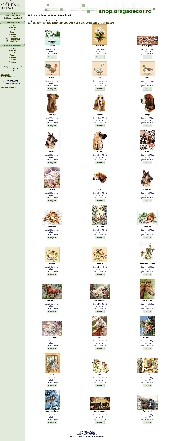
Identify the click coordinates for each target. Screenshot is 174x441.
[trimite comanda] (7, 77)
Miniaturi (12, 62)
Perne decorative (13, 39)
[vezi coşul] (5, 75)
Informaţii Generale (8, 87)
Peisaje (13, 25)
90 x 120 (42, 23)
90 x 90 (36, 23)
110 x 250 (51, 23)
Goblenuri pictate (12, 16)
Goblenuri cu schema (12, 46)
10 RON (15, 82)
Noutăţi (13, 37)
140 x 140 (76, 23)
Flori (13, 30)
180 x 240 (110, 23)
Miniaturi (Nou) (12, 41)
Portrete (12, 27)
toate (30, 23)
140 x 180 (85, 23)
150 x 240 (102, 23)
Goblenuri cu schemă (13, 18)
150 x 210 (93, 23)
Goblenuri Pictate (13, 23)
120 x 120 (59, 23)
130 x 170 (68, 23)
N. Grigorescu (12, 13)
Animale (12, 34)
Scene (12, 32)
